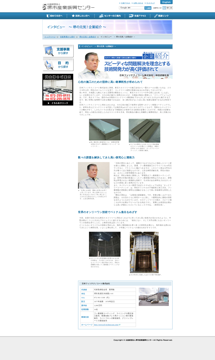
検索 (148, 8)
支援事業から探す (67, 37)
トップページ (50, 37)
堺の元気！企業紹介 (87, 37)
